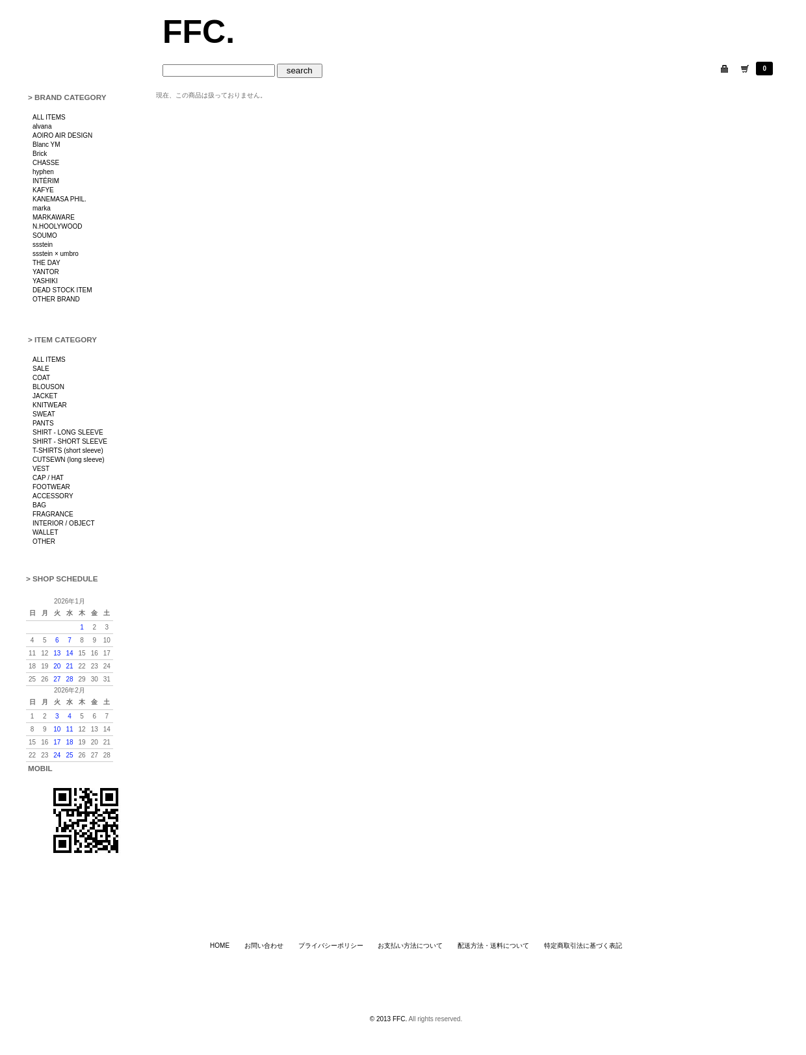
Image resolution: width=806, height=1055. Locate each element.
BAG (39, 505)
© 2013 (381, 1019)
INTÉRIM (45, 180)
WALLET (45, 532)
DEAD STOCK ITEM (62, 290)
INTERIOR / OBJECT (63, 523)
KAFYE (43, 190)
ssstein (42, 244)
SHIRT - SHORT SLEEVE (69, 441)
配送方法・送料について (493, 945)
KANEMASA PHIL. (59, 199)
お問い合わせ (263, 945)
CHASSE (45, 162)
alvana (41, 126)
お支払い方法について (410, 945)
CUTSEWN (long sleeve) (68, 459)
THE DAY (46, 262)
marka (41, 208)
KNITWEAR (49, 405)
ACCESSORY (52, 496)
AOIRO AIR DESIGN (62, 135)
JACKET (44, 396)
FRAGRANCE (52, 514)
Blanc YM (46, 144)
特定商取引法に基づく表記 (583, 945)
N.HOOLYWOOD (57, 226)
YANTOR (45, 271)
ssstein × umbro (55, 253)
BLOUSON (48, 386)
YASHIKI (45, 281)
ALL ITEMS (49, 117)
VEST (40, 468)
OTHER (43, 541)
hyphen (43, 171)
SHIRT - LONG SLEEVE (67, 432)
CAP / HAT (48, 477)
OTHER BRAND (56, 299)
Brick (39, 153)
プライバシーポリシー (330, 945)
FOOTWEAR (51, 486)
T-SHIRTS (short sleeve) (67, 450)
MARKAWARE (53, 217)
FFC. (198, 32)
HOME (219, 945)
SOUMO (44, 235)
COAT (41, 377)
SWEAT (43, 414)
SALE (40, 368)
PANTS (43, 423)
